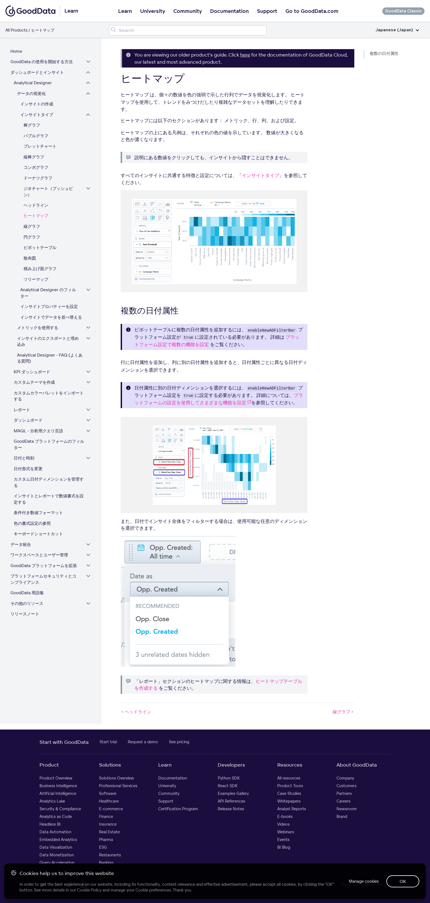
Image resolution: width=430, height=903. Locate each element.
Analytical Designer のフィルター (51, 294)
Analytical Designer (33, 83)
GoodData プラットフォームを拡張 (44, 566)
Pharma (106, 840)
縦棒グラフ (34, 157)
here (245, 55)
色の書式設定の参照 (32, 524)
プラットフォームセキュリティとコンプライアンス (46, 580)
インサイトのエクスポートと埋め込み (48, 342)
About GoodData (356, 766)
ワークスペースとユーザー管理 (40, 556)
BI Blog (283, 848)
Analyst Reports (291, 809)
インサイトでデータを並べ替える (52, 318)
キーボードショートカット (39, 534)
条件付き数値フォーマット (39, 513)
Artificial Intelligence (57, 794)
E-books (285, 817)
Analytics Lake (52, 802)
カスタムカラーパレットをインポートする (49, 397)
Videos (283, 825)
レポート (22, 410)
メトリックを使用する (38, 328)
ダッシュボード (28, 421)
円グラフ (32, 237)
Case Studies (289, 794)
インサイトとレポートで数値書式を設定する (49, 500)
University (152, 11)
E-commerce (111, 809)
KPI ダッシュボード (32, 372)
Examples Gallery (233, 794)
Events (283, 840)
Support (267, 11)
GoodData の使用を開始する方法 (42, 62)
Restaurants (110, 856)
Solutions (110, 766)
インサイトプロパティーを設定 (49, 307)
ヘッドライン (36, 206)
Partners (344, 794)
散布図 (30, 259)
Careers (343, 802)
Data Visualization (55, 848)
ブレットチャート (40, 147)
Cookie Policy (89, 889)
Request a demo (143, 743)
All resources (288, 779)
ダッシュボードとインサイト (37, 73)
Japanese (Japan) (397, 30)
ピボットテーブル (40, 248)
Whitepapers (289, 802)
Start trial (108, 743)
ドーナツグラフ (38, 178)
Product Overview (55, 779)
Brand (341, 817)
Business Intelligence (58, 786)
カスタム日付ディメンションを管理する (49, 483)
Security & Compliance (60, 809)
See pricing (179, 743)
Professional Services (118, 786)
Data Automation (55, 833)
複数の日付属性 (384, 53)
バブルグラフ (36, 136)
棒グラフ (32, 126)
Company (345, 779)
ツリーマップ (36, 280)
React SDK (227, 786)
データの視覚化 (32, 94)
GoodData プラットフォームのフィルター (49, 445)
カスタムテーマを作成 (34, 383)
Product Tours (290, 786)
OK (402, 881)
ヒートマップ (36, 216)
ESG (103, 848)
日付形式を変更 (28, 469)
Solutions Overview (116, 779)
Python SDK (229, 779)
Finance (106, 817)
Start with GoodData (64, 743)
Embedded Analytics (58, 840)
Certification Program (178, 809)
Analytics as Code (55, 817)
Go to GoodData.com (311, 11)
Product (49, 766)
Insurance (108, 825)
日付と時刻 (24, 459)
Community (187, 11)
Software (107, 794)
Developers (231, 766)
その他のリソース (27, 604)
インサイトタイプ (37, 115)
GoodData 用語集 (27, 593)
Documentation (229, 11)
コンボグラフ (36, 168)
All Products (16, 30)
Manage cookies (362, 881)
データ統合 (21, 545)
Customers (346, 786)
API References (231, 802)
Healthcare (109, 802)
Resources (289, 766)
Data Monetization (56, 856)
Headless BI (50, 825)
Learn (125, 11)
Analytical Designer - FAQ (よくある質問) (50, 359)
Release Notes (231, 809)
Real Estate (109, 833)
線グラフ (32, 227)
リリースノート (25, 615)
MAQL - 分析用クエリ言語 (39, 431)
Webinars (285, 833)
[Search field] (188, 30)
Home (17, 52)
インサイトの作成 (37, 105)
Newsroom (346, 809)
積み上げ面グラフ (40, 269)
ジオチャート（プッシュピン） (48, 192)
